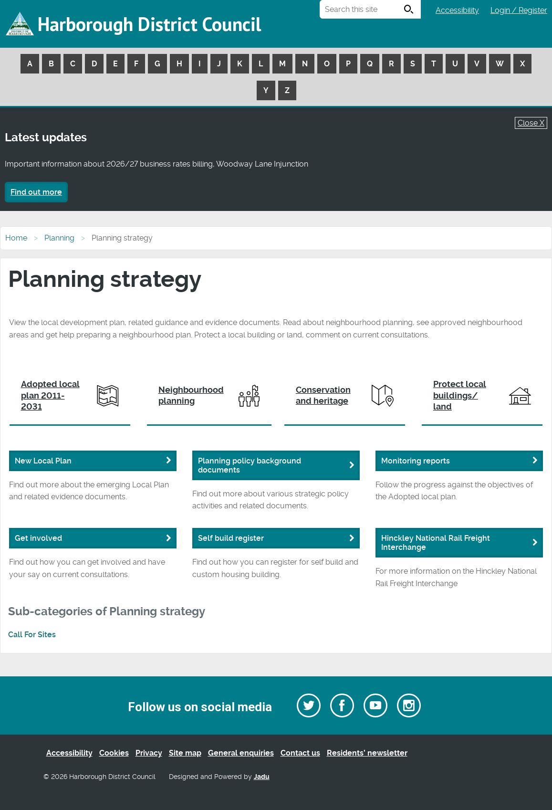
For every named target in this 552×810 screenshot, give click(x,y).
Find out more (36, 192)
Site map (185, 752)
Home (16, 237)
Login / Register (518, 10)
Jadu (262, 777)
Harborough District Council (149, 23)
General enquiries (241, 752)
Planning (59, 237)
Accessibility (457, 10)
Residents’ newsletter (367, 752)
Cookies (114, 752)
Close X (531, 122)
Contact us (300, 752)
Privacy (148, 752)
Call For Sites (32, 634)
